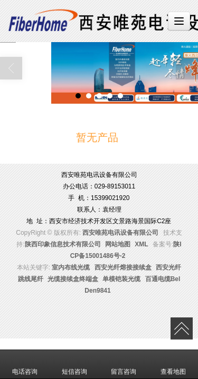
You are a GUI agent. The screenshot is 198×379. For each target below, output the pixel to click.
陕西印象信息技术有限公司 (63, 244)
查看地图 (173, 364)
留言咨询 (123, 364)
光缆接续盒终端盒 (73, 279)
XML (141, 244)
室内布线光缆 (71, 267)
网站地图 (117, 244)
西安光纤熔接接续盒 (123, 267)
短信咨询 (74, 364)
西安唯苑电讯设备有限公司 (120, 232)
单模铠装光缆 (121, 279)
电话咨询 (24, 364)
